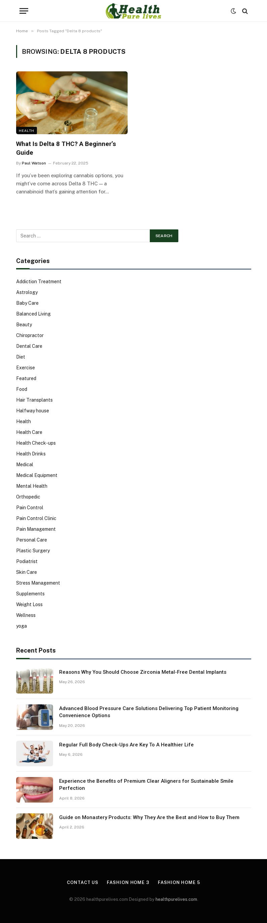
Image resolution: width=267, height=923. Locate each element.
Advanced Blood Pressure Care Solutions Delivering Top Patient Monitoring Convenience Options (148, 711)
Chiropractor (30, 335)
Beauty (24, 324)
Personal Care (31, 540)
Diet (20, 357)
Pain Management (36, 529)
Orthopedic (28, 497)
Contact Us (82, 882)
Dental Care (29, 346)
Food (21, 389)
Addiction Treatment (38, 281)
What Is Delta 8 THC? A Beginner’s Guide (66, 148)
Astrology (27, 292)
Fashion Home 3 (128, 882)
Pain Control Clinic (36, 518)
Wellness (26, 615)
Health (26, 130)
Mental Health (31, 486)
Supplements (30, 593)
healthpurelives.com (176, 899)
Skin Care (26, 572)
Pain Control (29, 507)
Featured (26, 378)
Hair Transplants (34, 400)
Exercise (25, 367)
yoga (21, 626)
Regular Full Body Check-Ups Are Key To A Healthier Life (126, 745)
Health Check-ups (36, 443)
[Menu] (23, 11)
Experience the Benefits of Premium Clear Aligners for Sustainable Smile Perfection (146, 784)
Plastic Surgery (33, 550)
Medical (24, 464)
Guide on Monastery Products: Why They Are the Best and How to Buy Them (149, 817)
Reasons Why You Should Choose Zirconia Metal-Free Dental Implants (142, 672)
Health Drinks (31, 453)
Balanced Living (33, 314)
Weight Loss (29, 604)
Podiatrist (27, 561)
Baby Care (27, 303)
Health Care (29, 432)
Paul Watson (34, 163)
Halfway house (32, 410)
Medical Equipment (36, 475)
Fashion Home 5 (179, 882)
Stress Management (38, 583)
